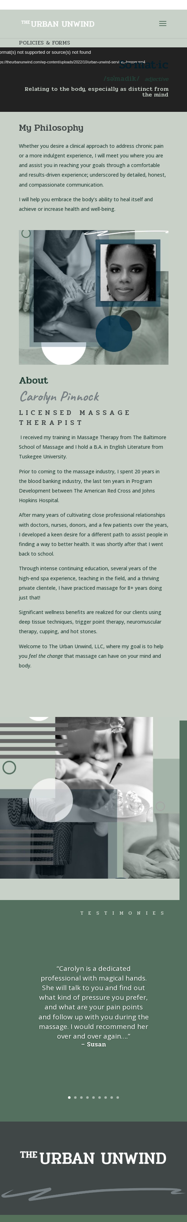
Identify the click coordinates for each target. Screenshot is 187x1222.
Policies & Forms (44, 42)
